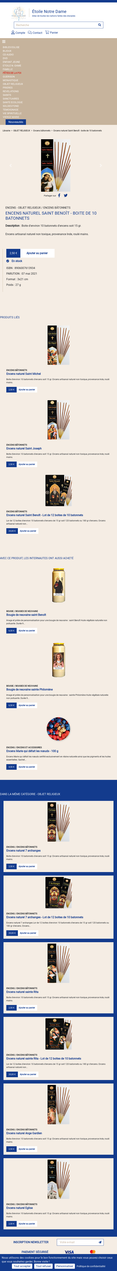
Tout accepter (22, 1266)
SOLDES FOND (11, 106)
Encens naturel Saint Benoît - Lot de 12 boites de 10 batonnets (44, 515)
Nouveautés (15, 122)
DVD (5, 58)
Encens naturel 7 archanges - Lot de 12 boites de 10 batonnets (44, 917)
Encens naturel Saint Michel (23, 374)
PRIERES (7, 87)
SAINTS (7, 95)
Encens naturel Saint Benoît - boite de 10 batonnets (78, 130)
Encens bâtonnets (41, 130)
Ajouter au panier (37, 253)
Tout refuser (43, 1266)
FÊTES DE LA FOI (12, 73)
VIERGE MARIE (11, 117)
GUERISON (9, 76)
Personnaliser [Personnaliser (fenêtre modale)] (64, 1266)
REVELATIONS (11, 91)
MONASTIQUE (10, 80)
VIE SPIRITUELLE (12, 113)
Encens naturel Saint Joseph (24, 448)
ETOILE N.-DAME (12, 65)
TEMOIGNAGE (10, 109)
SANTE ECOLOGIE (13, 102)
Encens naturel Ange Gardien (24, 1133)
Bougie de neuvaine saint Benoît (26, 615)
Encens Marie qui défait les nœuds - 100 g (32, 751)
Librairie (6, 130)
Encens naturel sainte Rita (22, 992)
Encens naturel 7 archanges (23, 850)
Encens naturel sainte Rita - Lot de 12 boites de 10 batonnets (43, 1058)
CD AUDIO (8, 54)
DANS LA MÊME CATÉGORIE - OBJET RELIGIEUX (30, 794)
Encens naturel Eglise (19, 1208)
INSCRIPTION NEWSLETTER (30, 1242)
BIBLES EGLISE (11, 47)
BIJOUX (7, 50)
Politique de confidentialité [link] (91, 1266)
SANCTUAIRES (11, 98)
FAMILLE (8, 69)
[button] (11, 165)
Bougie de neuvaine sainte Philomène (29, 689)
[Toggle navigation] (5, 41)
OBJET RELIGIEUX (13, 84)
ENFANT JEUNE (11, 62)
